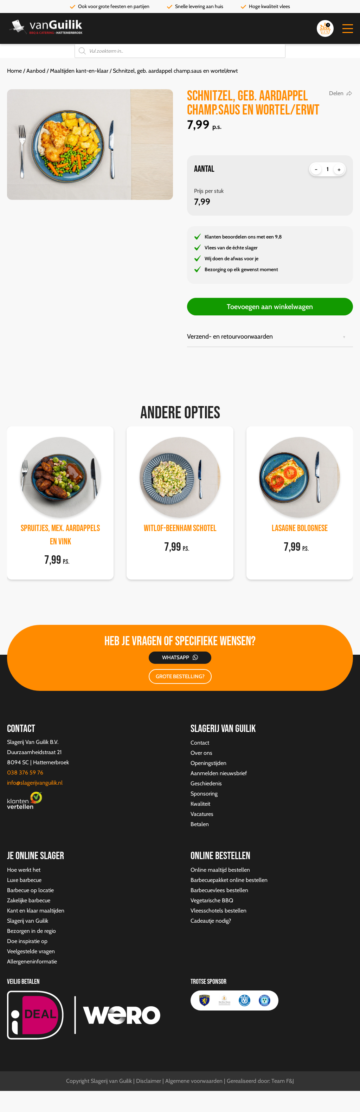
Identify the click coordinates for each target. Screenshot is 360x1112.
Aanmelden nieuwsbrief (219, 773)
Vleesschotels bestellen (218, 910)
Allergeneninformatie (32, 961)
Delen (336, 93)
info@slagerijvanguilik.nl (35, 782)
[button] (347, 28)
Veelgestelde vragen (31, 951)
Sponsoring (204, 793)
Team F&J (282, 1081)
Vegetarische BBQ (212, 900)
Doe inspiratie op (27, 941)
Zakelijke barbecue (28, 900)
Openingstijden (208, 763)
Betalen (200, 824)
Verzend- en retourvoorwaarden (230, 336)
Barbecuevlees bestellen (219, 890)
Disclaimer (148, 1081)
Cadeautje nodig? (211, 920)
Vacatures (202, 814)
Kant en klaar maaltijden (35, 910)
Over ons (201, 753)
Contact (200, 742)
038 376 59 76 (25, 772)
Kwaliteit (200, 803)
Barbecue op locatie (30, 890)
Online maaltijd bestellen (220, 869)
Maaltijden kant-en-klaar (79, 70)
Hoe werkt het (23, 869)
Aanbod (35, 70)
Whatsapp (175, 657)
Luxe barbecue (24, 880)
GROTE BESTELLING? (180, 676)
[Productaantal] (327, 169)
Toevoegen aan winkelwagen (270, 306)
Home (14, 70)
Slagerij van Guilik (27, 920)
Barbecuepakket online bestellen (229, 880)
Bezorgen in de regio (31, 931)
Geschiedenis (206, 783)
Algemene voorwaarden (194, 1081)
